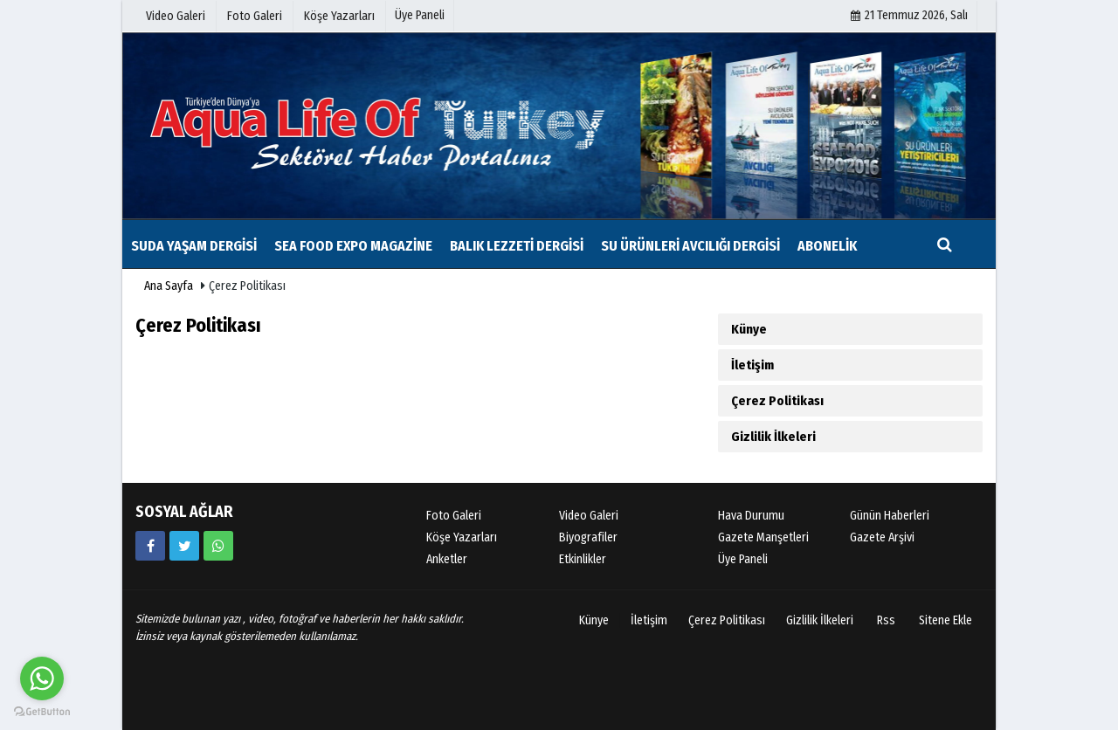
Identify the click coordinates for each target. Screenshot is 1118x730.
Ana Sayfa (168, 286)
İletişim (752, 365)
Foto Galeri (453, 515)
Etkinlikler (582, 559)
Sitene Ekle (945, 620)
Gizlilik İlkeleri (773, 436)
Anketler (446, 559)
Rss (886, 620)
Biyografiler (588, 537)
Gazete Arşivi (882, 537)
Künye (749, 329)
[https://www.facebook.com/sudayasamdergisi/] (150, 546)
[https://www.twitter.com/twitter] (184, 546)
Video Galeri (588, 515)
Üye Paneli (420, 15)
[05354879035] (218, 546)
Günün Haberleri (889, 515)
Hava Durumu (751, 515)
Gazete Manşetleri (763, 537)
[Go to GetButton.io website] (42, 712)
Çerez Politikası (777, 401)
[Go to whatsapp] (42, 678)
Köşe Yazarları (461, 537)
